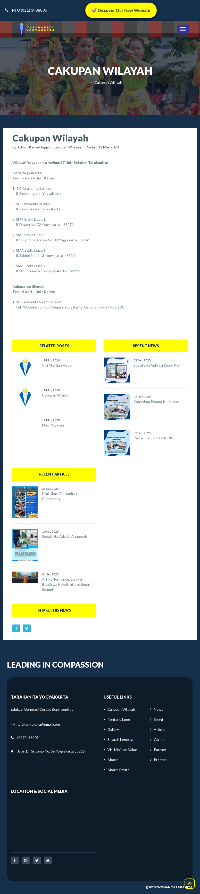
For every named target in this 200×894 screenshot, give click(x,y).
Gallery (113, 729)
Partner (160, 749)
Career (159, 739)
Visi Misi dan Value (57, 365)
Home (82, 82)
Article (159, 729)
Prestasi (160, 759)
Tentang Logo (118, 719)
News (158, 709)
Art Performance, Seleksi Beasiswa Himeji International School (66, 584)
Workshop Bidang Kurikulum (156, 401)
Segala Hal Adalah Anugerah (64, 536)
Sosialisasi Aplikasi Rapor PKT (157, 365)
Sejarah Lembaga (121, 739)
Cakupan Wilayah (67, 147)
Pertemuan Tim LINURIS (153, 438)
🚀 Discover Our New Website (121, 10)
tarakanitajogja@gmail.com (38, 724)
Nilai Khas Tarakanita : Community (59, 496)
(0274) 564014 (29, 737)
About (112, 759)
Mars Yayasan (53, 425)
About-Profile (118, 770)
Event (158, 719)
